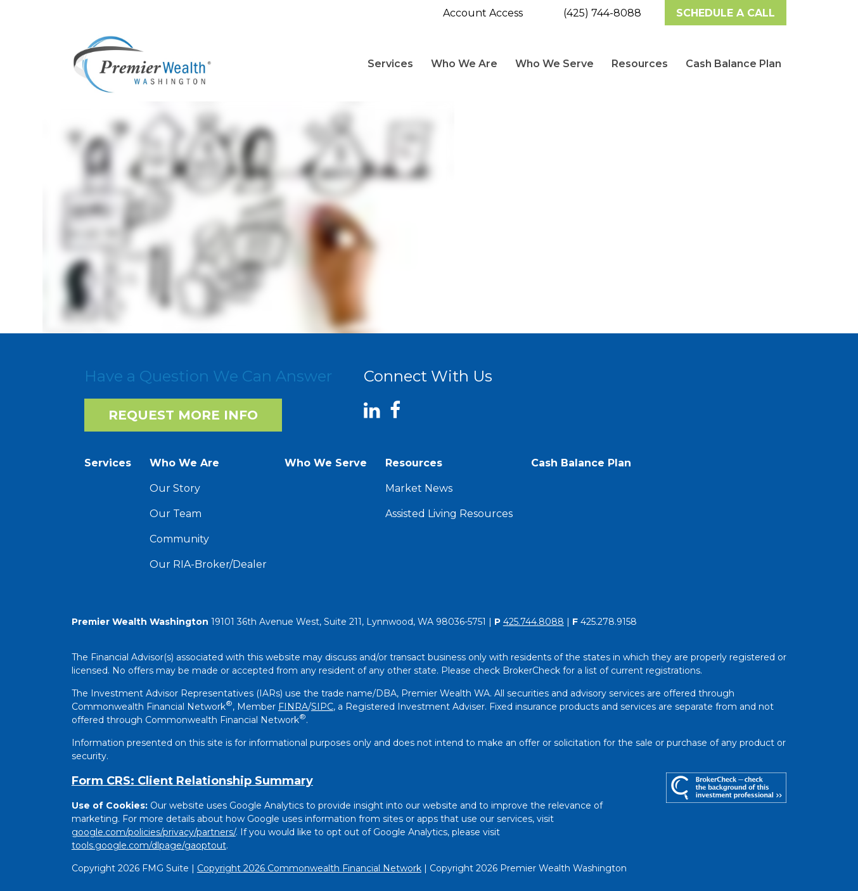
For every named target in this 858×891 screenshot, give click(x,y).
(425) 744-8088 (602, 13)
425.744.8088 (533, 621)
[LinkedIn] (377, 410)
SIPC (322, 706)
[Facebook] (400, 410)
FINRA (293, 706)
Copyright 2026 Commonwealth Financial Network (309, 868)
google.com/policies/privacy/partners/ (154, 832)
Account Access (483, 13)
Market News (418, 488)
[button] (390, 64)
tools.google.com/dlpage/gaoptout (149, 845)
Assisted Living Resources (449, 514)
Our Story (175, 488)
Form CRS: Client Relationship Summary (192, 781)
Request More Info (183, 415)
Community (179, 539)
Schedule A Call (725, 13)
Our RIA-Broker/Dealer (208, 564)
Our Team (176, 514)
